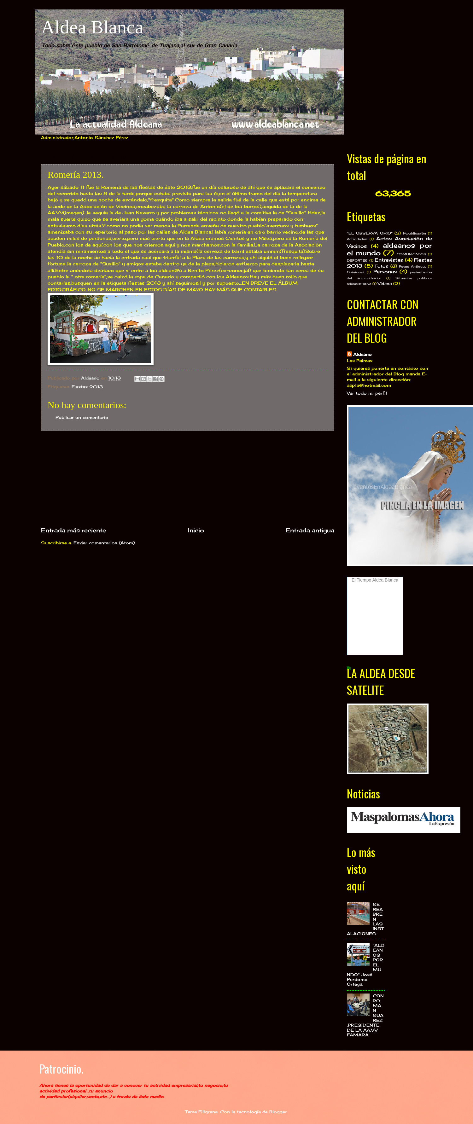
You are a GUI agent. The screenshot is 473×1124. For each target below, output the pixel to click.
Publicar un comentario (81, 417)
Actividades (357, 239)
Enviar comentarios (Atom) (104, 542)
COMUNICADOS (411, 254)
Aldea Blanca (92, 27)
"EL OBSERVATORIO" (370, 233)
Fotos (381, 266)
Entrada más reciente (73, 530)
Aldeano (362, 354)
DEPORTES (357, 260)
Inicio (196, 530)
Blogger (278, 1111)
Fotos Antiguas (412, 266)
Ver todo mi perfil (367, 393)
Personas (385, 272)
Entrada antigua (310, 530)
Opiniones (355, 272)
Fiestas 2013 (87, 386)
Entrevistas (389, 260)
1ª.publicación (414, 233)
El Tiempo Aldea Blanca (375, 579)
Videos (385, 283)
